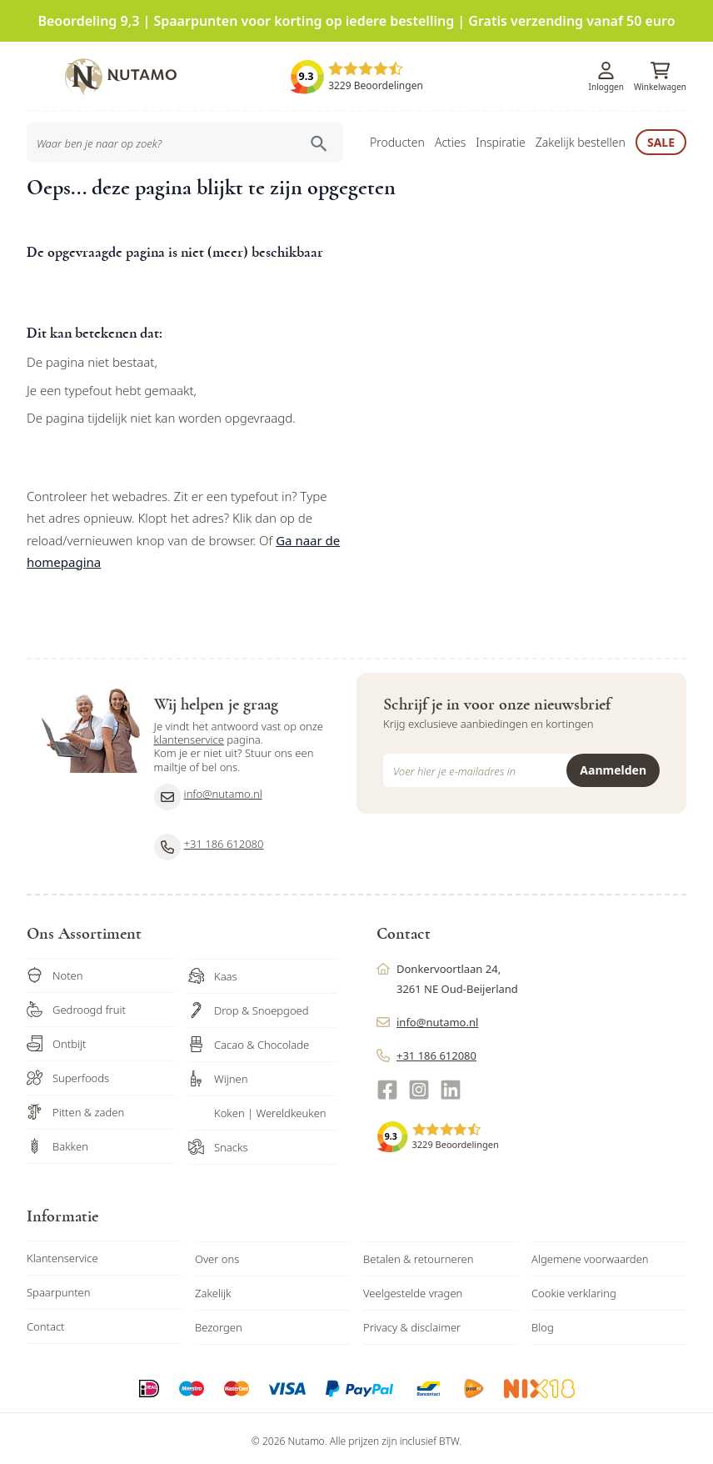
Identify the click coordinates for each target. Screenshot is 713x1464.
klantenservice (189, 733)
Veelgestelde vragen (412, 1287)
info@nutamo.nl (208, 791)
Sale (661, 136)
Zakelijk (213, 1287)
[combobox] (185, 137)
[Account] (606, 65)
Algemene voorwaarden (590, 1253)
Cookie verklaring (573, 1287)
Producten (397, 136)
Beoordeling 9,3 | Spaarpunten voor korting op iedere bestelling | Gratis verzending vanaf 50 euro (356, 21)
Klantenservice (62, 1252)
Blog (542, 1321)
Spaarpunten (59, 1286)
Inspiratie (500, 136)
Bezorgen (218, 1321)
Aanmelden (613, 764)
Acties (450, 136)
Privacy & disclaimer (412, 1321)
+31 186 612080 (209, 841)
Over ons (217, 1253)
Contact (46, 1320)
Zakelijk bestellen (581, 136)
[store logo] (121, 71)
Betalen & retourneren (418, 1253)
